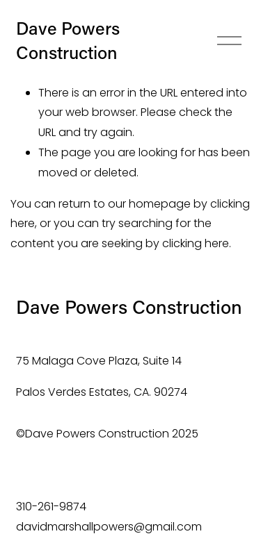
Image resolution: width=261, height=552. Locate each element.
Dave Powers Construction (68, 40)
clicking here (195, 243)
